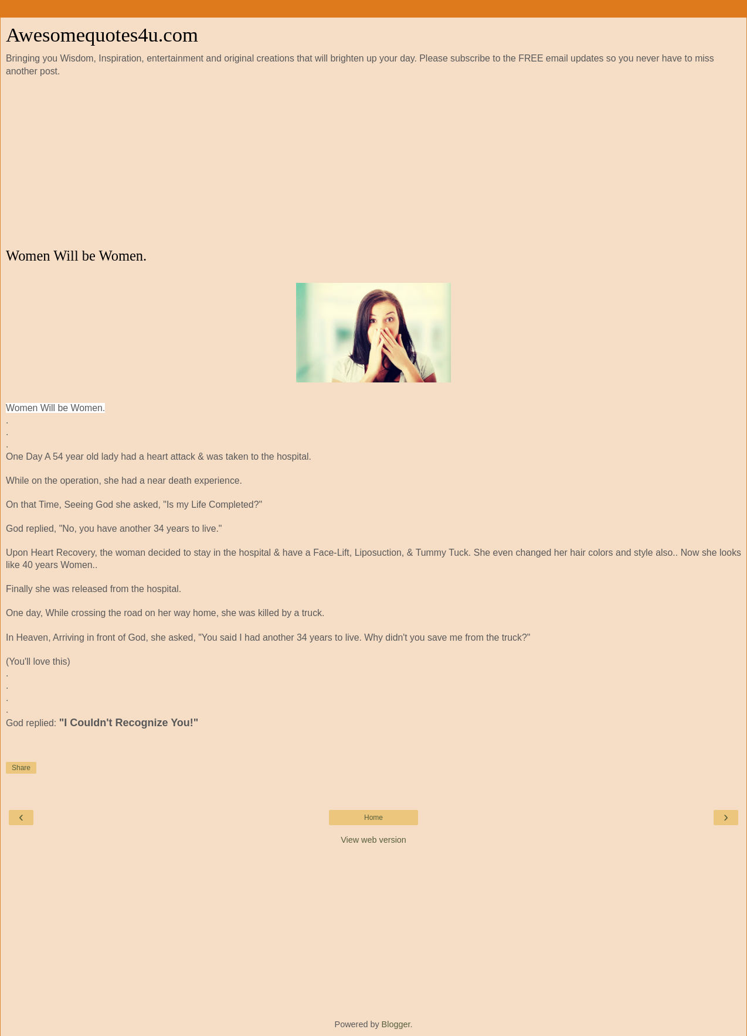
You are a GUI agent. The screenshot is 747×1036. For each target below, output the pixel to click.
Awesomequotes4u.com (102, 34)
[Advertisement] (373, 163)
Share (21, 768)
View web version (373, 839)
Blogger (396, 1024)
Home (373, 817)
